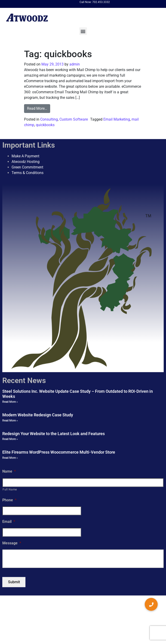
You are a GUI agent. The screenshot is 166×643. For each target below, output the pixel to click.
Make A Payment (25, 156)
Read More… (37, 108)
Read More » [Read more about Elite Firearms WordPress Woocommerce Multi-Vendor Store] (10, 457)
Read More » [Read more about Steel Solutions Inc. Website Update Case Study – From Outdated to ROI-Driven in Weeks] (10, 401)
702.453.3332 (101, 2)
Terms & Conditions (27, 173)
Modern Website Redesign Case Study (37, 414)
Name (9, 471)
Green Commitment (27, 167)
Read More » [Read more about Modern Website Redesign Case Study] (10, 420)
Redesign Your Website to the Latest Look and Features (53, 433)
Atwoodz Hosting (26, 161)
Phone (9, 500)
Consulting (49, 119)
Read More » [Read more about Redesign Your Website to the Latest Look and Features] (10, 439)
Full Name (10, 489)
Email (8, 521)
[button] (83, 31)
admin (74, 64)
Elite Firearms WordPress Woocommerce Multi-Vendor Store (58, 452)
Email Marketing (116, 119)
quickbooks (45, 125)
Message (11, 543)
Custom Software (73, 119)
